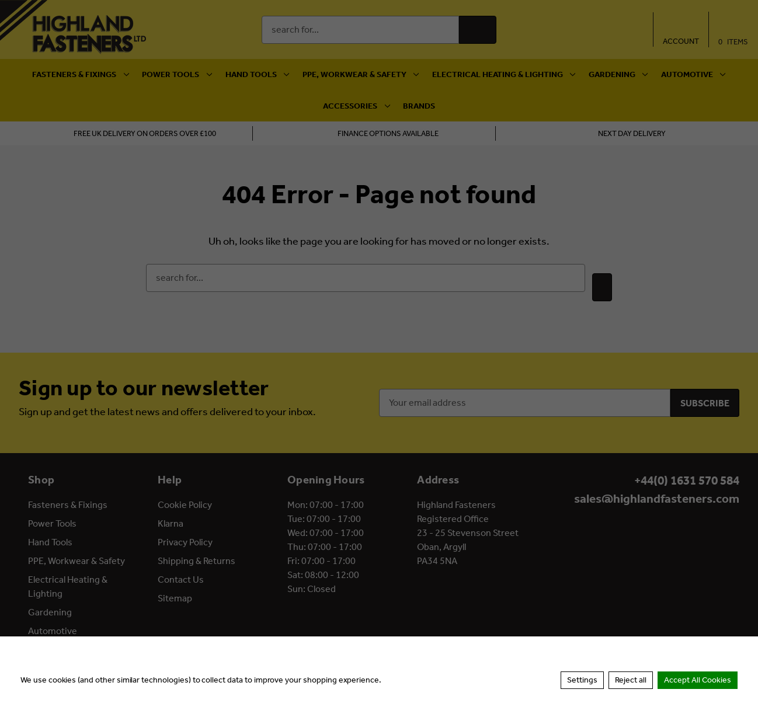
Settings (582, 680)
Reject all (630, 680)
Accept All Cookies (697, 680)
